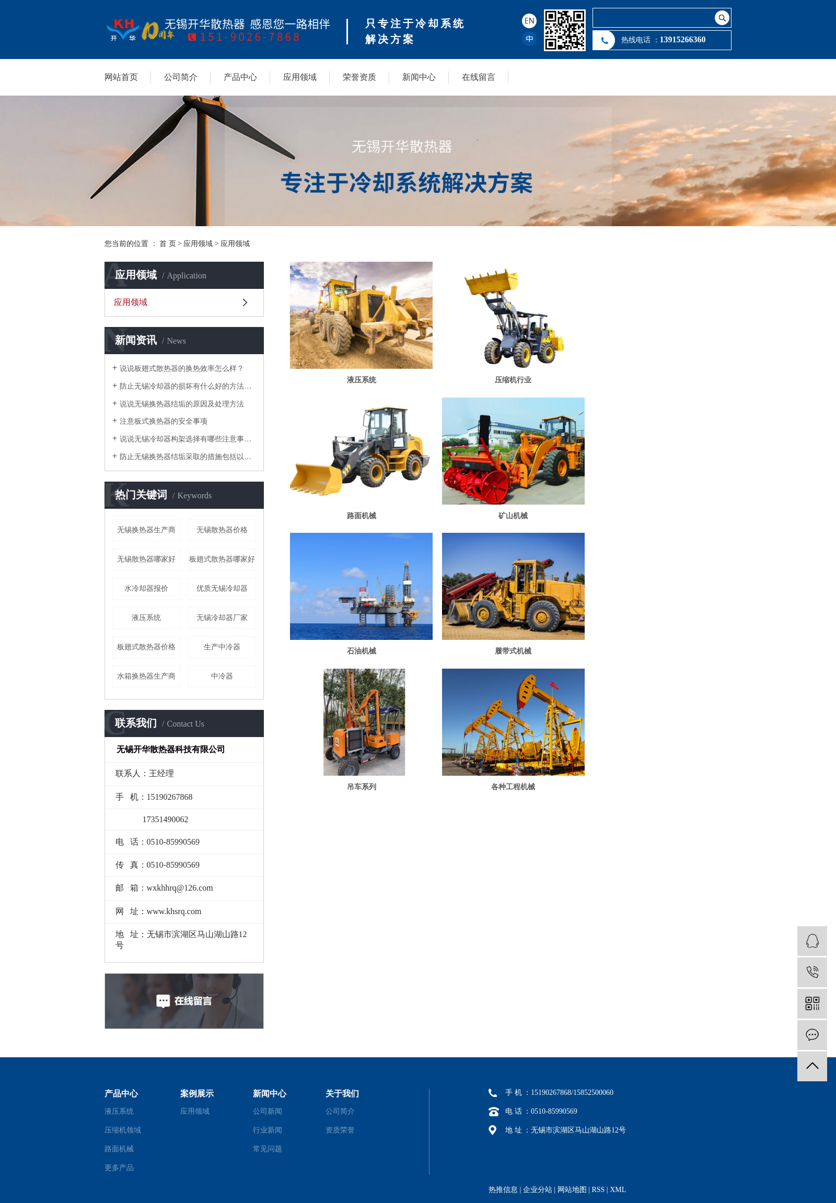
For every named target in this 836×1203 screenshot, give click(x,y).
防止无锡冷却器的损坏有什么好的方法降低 (188, 386)
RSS (598, 1190)
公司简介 (181, 77)
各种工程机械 (510, 647)
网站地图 (572, 1190)
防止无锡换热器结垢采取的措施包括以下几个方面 (188, 457)
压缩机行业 (510, 379)
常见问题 (267, 1149)
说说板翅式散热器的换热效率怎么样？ (182, 368)
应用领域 (300, 77)
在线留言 (478, 77)
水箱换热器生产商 (146, 676)
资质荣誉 (340, 1130)
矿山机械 (360, 513)
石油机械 (510, 513)
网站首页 (121, 77)
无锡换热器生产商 (146, 530)
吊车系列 (360, 647)
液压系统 (146, 618)
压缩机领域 (122, 1130)
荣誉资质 (359, 77)
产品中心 (240, 77)
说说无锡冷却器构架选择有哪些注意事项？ (188, 439)
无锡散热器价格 (222, 530)
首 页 (167, 244)
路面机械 (661, 379)
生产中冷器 (222, 647)
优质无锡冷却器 (222, 588)
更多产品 (119, 1168)
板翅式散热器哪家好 (222, 559)
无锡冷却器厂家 (222, 618)
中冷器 (222, 676)
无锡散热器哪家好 (146, 559)
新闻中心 (419, 77)
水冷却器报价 (146, 588)
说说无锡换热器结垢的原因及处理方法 (182, 404)
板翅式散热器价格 (146, 647)
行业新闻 (267, 1130)
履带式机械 (661, 513)
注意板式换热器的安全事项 (163, 421)
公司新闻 (267, 1111)
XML (618, 1190)
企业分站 (537, 1190)
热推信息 (503, 1190)
